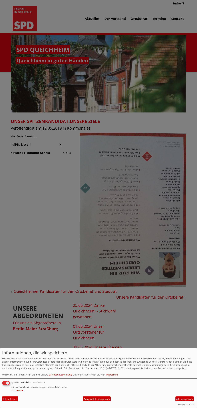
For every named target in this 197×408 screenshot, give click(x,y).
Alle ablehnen (10, 399)
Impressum (112, 374)
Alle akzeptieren (184, 399)
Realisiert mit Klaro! (186, 404)
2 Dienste (17, 390)
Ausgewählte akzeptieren (97, 399)
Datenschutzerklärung (60, 374)
